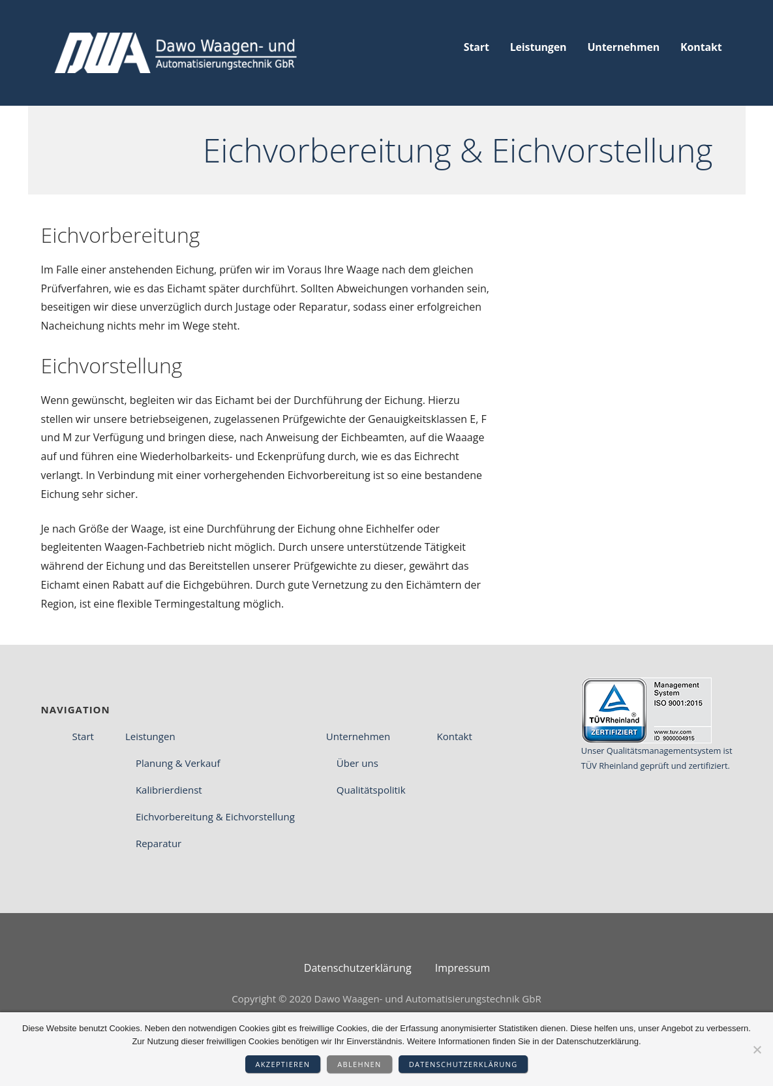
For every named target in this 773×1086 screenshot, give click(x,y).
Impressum (462, 968)
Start (476, 47)
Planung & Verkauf (178, 762)
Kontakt (700, 47)
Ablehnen (359, 1064)
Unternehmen (623, 47)
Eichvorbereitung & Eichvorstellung (215, 816)
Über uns (357, 762)
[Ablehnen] (756, 1049)
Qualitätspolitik (371, 789)
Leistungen (538, 47)
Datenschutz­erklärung (358, 968)
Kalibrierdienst (169, 789)
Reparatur (158, 843)
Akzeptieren (283, 1064)
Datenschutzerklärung (463, 1064)
